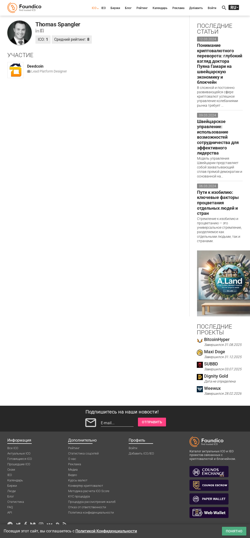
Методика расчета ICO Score (88, 491)
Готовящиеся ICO (19, 459)
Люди (11, 491)
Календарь (160, 8)
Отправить (152, 422)
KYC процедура (79, 496)
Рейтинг (142, 8)
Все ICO (12, 448)
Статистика (15, 502)
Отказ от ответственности (87, 507)
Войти (212, 8)
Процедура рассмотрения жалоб (91, 502)
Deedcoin (35, 66)
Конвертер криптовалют (85, 485)
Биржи (115, 8)
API (9, 512)
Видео (72, 475)
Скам (11, 469)
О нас (72, 459)
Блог (128, 8)
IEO (103, 8)
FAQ (10, 507)
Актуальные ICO (19, 453)
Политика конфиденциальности (91, 512)
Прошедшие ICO (18, 464)
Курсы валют (77, 480)
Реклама (178, 8)
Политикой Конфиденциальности (106, 531)
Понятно (234, 531)
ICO (94, 8)
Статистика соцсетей (83, 453)
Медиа (73, 469)
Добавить (196, 8)
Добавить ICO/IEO (141, 453)
